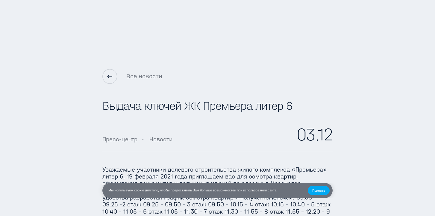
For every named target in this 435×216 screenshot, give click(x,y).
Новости (160, 139)
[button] (319, 190)
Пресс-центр (119, 139)
